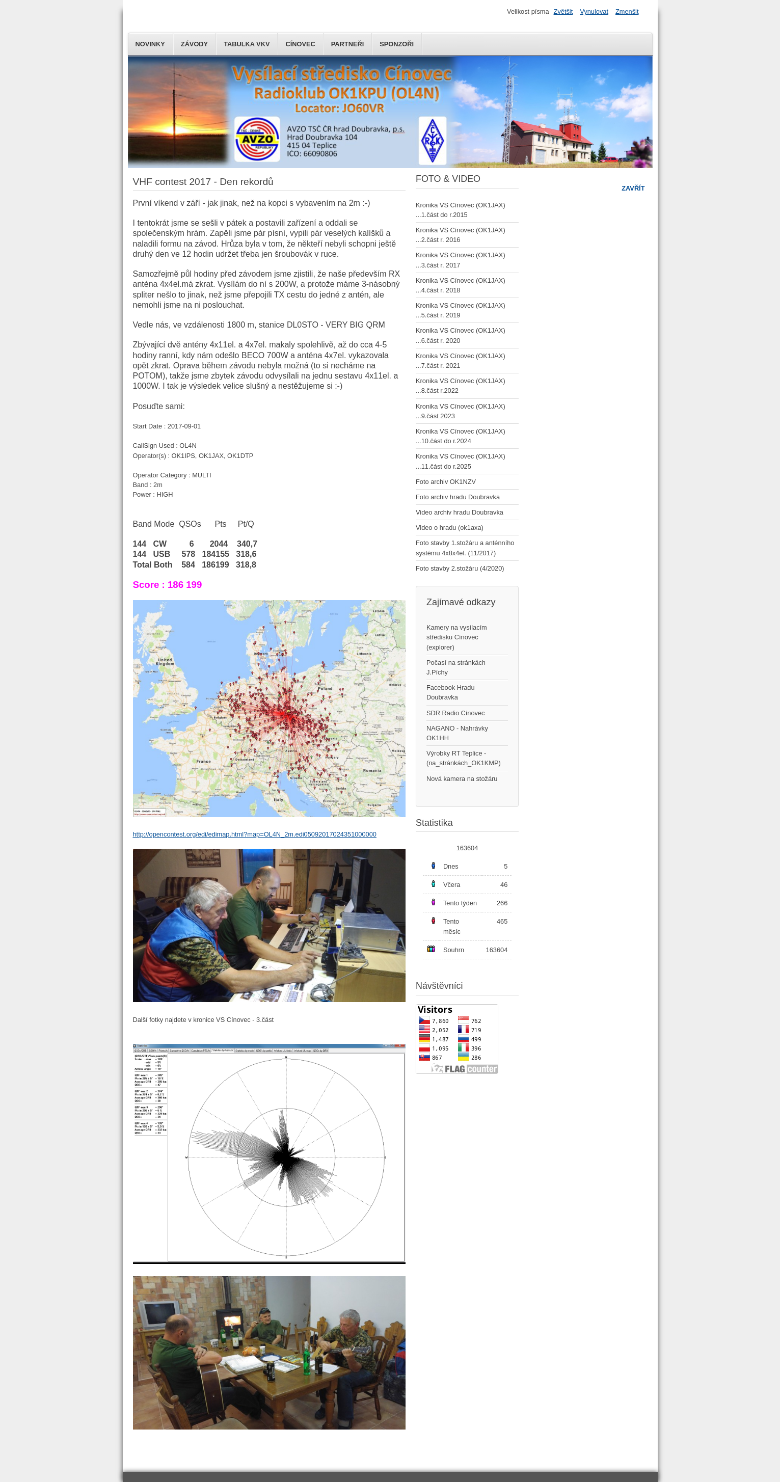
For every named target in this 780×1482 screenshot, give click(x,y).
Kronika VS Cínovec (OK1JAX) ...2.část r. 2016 (460, 235)
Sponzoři (397, 44)
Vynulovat (594, 11)
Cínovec (300, 44)
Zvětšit (563, 11)
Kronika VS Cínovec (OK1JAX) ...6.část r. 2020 (460, 335)
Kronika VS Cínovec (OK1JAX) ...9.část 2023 (460, 411)
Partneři (347, 44)
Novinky (150, 44)
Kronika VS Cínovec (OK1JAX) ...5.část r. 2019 (460, 310)
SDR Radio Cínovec (455, 713)
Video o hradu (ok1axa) (449, 527)
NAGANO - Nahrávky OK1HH (457, 733)
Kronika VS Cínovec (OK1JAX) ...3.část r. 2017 (460, 259)
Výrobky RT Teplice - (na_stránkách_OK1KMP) (463, 758)
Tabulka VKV (247, 44)
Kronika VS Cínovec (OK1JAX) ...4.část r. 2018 (460, 285)
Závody (194, 44)
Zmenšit (627, 11)
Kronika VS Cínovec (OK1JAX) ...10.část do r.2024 (460, 436)
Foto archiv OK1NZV (446, 482)
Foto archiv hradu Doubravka (458, 497)
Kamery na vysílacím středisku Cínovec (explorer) (456, 637)
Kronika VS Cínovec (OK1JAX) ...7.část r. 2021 (460, 360)
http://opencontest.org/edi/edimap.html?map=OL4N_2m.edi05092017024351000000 (254, 834)
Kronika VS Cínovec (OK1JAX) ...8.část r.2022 (460, 385)
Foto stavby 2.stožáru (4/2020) (460, 568)
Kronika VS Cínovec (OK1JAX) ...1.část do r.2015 (460, 210)
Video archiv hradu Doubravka (459, 512)
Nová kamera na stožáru (461, 779)
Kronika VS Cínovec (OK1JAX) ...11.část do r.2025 (460, 461)
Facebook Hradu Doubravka (450, 692)
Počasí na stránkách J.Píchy (456, 667)
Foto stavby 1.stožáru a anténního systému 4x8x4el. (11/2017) (465, 547)
